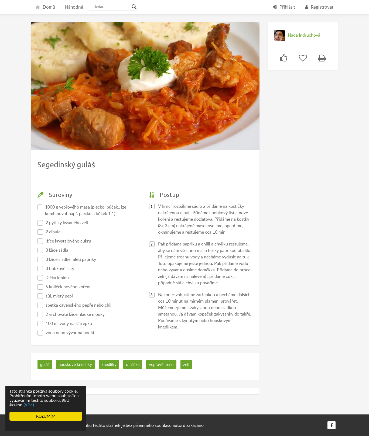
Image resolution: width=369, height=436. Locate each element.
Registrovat (319, 7)
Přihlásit (284, 7)
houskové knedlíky (75, 364)
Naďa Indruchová (304, 35)
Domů (45, 7)
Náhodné (74, 7)
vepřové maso (161, 364)
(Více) (28, 405)
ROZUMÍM (46, 416)
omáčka (132, 364)
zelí (186, 364)
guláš (44, 364)
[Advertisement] (308, 159)
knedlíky (109, 364)
